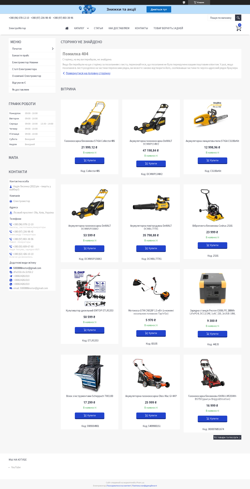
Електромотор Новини (25, 62)
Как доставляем (119, 28)
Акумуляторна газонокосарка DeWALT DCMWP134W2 (151, 142)
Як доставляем (20, 89)
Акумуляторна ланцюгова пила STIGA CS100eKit (212, 141)
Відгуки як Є (19, 82)
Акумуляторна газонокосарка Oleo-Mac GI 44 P (151, 396)
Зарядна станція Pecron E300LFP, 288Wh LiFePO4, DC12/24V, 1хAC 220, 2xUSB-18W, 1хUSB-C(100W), (212, 313)
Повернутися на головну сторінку (88, 73)
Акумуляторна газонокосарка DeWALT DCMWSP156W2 (89, 227)
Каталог (79, 28)
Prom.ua (140, 482)
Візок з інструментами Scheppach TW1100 (89, 396)
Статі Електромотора (24, 69)
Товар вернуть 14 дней (168, 28)
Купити (91, 160)
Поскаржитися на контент (119, 485)
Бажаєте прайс (20, 55)
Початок (17, 48)
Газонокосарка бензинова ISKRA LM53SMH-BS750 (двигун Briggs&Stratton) (212, 397)
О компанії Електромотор (26, 76)
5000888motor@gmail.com (27, 268)
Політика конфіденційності (144, 485)
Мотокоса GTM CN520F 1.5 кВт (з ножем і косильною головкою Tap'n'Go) (151, 312)
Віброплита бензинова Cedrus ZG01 (212, 225)
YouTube (16, 467)
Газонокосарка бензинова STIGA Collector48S (89, 141)
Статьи (98, 28)
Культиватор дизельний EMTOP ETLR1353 (89, 310)
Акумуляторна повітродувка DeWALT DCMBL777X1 (151, 227)
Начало (67, 28)
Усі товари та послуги (226, 437)
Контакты (141, 28)
